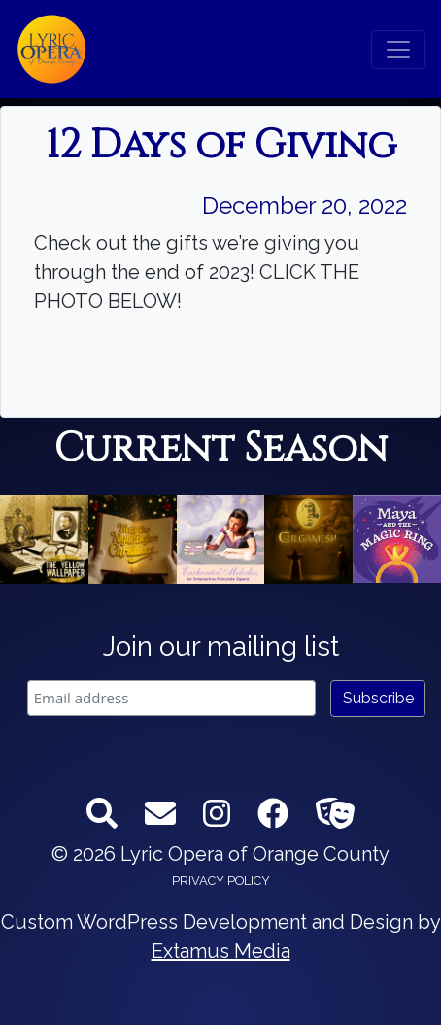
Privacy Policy (221, 880)
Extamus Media (221, 951)
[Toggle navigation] (398, 49)
